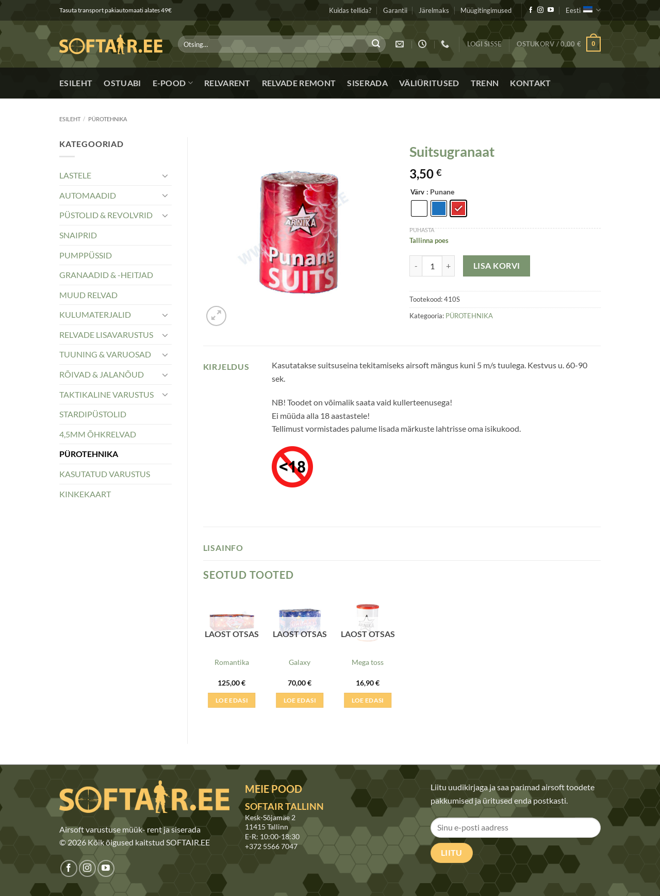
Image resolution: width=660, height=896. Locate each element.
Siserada (367, 83)
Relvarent (227, 83)
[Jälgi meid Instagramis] (540, 10)
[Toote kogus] (432, 265)
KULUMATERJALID (95, 314)
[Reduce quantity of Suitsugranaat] (415, 265)
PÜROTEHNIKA (107, 119)
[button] (484, 44)
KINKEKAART (85, 494)
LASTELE (75, 175)
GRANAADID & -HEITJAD (106, 275)
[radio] (419, 208)
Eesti (583, 10)
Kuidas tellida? (350, 10)
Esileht (75, 83)
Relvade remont (299, 83)
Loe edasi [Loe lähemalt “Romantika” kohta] (232, 700)
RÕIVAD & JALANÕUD (101, 374)
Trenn (485, 83)
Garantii (395, 10)
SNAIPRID (78, 235)
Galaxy (299, 662)
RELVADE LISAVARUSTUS (106, 334)
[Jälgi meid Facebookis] (530, 10)
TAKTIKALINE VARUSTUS (106, 394)
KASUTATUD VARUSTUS (104, 474)
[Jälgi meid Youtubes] (551, 10)
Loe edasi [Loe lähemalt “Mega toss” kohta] (368, 700)
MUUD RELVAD (88, 295)
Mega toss (368, 662)
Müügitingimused (486, 10)
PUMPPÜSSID (85, 255)
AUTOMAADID (87, 195)
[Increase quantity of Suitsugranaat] (448, 265)
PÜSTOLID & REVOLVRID (106, 215)
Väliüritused (429, 83)
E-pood (173, 83)
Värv (417, 192)
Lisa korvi (496, 265)
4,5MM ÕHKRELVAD (97, 434)
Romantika (231, 662)
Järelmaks (434, 10)
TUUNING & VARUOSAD (105, 354)
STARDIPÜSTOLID (92, 414)
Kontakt (530, 83)
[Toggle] (165, 175)
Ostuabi (122, 83)
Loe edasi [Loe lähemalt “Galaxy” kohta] (300, 700)
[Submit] (376, 44)
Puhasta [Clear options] (421, 229)
